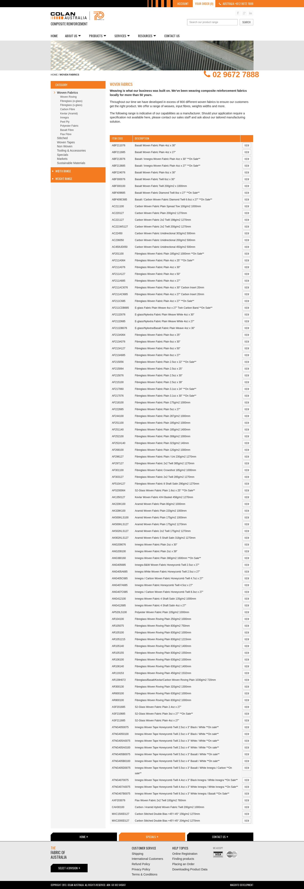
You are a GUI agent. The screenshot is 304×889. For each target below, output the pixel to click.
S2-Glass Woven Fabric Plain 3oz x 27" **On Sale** (164, 713)
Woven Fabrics (67, 92)
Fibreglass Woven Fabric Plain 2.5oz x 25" (158, 368)
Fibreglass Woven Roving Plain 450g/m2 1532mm (163, 673)
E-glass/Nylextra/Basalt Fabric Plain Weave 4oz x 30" (165, 328)
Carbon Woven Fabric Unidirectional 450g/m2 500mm (165, 246)
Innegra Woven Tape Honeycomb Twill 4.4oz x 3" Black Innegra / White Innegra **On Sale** (186, 780)
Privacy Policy (141, 869)
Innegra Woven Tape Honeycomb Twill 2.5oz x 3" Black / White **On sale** (177, 727)
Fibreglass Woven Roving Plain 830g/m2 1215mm (163, 639)
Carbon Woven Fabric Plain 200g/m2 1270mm (161, 213)
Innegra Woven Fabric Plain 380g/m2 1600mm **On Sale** (168, 558)
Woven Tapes (66, 142)
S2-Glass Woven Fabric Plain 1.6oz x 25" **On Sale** (165, 490)
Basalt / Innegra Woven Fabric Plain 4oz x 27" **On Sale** (167, 165)
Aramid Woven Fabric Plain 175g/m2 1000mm (161, 517)
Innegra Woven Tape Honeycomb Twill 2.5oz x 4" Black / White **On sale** (177, 734)
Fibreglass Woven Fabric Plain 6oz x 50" (157, 348)
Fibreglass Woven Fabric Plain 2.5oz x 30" (158, 375)
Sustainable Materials (71, 163)
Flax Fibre (65, 134)
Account (183, 3)
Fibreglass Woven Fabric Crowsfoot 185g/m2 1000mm (165, 470)
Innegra (64, 117)
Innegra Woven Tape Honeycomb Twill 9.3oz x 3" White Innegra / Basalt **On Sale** (182, 793)
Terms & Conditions (144, 874)
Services (122, 35)
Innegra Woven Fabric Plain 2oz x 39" (156, 551)
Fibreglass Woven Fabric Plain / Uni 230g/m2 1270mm (165, 456)
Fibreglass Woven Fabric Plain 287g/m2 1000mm (162, 416)
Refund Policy (141, 864)
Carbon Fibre (67, 109)
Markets (62, 158)
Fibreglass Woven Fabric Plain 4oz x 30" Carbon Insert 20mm (169, 287)
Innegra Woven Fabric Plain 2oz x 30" (156, 544)
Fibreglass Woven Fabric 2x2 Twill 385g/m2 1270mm (164, 463)
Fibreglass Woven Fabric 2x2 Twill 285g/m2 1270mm (164, 476)
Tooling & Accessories (71, 150)
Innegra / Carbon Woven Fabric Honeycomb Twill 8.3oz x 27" (169, 591)
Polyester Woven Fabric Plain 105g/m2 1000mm (162, 612)
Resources (147, 35)
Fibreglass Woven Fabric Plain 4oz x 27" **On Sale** (164, 301)
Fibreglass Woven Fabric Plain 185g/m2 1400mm (162, 429)
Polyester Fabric (69, 125)
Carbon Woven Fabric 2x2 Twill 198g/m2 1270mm (163, 219)
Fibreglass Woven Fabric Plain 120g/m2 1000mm (162, 449)
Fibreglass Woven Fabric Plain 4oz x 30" (157, 267)
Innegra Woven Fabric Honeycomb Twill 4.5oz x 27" (164, 585)
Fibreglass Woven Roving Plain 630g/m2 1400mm (163, 666)
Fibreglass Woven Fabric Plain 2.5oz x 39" (158, 382)
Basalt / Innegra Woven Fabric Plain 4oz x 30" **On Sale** (167, 159)
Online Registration (184, 853)
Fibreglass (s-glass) (71, 105)
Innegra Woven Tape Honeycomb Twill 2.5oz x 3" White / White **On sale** (177, 740)
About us (73, 35)
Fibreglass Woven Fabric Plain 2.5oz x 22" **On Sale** (165, 361)
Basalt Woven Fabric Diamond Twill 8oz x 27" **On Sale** (167, 192)
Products (97, 35)
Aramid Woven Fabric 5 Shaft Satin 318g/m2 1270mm (165, 537)
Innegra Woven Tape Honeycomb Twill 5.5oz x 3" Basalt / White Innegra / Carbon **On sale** (183, 770)
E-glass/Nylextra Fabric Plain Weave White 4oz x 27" (164, 321)
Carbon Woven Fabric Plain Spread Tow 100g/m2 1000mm (168, 206)
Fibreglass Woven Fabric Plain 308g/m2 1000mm (162, 436)
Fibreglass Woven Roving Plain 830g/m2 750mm (162, 625)
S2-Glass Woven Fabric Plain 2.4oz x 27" (158, 706)
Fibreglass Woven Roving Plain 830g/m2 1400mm (163, 646)
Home (54, 35)
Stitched (62, 138)
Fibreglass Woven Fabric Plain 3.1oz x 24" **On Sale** (165, 389)
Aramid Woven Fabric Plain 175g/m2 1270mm (161, 524)
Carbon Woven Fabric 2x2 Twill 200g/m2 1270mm (163, 226)
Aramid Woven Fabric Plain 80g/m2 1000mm (160, 504)
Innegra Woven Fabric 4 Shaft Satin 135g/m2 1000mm (165, 598)
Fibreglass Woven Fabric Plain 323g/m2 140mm (162, 443)
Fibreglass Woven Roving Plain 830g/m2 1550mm (163, 652)
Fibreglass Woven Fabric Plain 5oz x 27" (157, 409)
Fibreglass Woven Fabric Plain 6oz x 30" (157, 341)
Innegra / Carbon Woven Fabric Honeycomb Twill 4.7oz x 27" (169, 578)
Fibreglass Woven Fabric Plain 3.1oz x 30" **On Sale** (165, 395)
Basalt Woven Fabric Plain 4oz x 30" (155, 145)
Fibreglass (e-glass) (71, 101)
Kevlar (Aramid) (69, 113)
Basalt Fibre (67, 130)
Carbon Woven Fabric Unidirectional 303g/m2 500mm (165, 233)
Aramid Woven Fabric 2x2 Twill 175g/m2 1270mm (163, 531)
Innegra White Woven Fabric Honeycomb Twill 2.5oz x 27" (167, 571)
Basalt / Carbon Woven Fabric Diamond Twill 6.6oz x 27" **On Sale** (173, 199)
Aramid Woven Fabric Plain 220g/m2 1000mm (161, 510)
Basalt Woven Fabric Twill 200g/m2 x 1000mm (161, 186)
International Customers (147, 858)
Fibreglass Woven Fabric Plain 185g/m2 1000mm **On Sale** (169, 253)
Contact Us (172, 35)
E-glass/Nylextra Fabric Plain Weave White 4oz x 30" (164, 314)
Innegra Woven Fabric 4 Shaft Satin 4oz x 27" (160, 605)
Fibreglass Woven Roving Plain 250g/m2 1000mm (163, 619)
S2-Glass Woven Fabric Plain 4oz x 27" (157, 720)
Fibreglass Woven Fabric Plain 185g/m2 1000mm (162, 422)
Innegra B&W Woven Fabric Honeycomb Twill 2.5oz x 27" (167, 564)
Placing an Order (183, 864)
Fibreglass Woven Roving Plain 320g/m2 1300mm (163, 686)
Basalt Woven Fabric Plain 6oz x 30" (155, 172)
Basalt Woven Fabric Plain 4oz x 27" (155, 152)
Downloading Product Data (190, 869)
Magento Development (241, 885)
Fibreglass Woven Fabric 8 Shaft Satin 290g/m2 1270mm (167, 483)
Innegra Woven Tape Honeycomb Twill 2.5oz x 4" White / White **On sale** (177, 747)
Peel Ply (64, 121)
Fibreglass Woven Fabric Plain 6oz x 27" (157, 355)
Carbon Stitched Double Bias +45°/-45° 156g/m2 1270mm (167, 813)
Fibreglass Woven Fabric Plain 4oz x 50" (157, 274)
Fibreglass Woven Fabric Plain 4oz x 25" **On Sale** (164, 260)
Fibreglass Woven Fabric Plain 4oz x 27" (157, 280)
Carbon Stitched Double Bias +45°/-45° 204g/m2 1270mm (167, 820)
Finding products (183, 858)
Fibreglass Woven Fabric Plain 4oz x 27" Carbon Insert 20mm (169, 294)
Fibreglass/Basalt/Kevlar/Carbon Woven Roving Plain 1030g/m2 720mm (175, 679)
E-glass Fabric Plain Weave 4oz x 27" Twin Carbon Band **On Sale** (173, 307)
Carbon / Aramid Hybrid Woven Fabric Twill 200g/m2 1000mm (169, 807)
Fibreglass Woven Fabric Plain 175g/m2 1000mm (162, 402)
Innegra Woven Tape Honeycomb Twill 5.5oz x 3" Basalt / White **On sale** (177, 754)
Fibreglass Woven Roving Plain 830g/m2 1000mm (163, 632)
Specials (62, 154)
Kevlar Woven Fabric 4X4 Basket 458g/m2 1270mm (164, 497)
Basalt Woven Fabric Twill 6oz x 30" (155, 179)
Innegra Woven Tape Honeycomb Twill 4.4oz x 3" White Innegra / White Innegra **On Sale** (186, 786)
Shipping (137, 853)
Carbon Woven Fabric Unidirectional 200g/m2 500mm (165, 240)
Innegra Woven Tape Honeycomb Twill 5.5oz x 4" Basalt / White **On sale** (177, 761)
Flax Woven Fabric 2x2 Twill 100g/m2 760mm (160, 800)
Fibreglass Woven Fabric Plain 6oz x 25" (157, 334)
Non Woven (64, 146)
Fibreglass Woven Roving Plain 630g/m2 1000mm (163, 659)
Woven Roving (68, 96)
